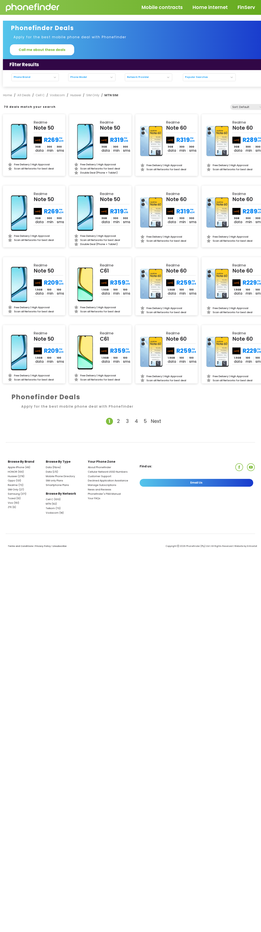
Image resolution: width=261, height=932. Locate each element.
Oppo (11, 480)
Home (8, 95)
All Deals (24, 95)
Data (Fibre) (53, 467)
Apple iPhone (16, 467)
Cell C (40, 95)
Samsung (14, 493)
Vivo (10, 502)
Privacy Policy (43, 546)
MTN (48, 503)
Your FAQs (94, 498)
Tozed (12, 498)
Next (156, 421)
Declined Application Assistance (108, 480)
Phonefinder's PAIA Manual (104, 493)
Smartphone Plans (57, 485)
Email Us (196, 483)
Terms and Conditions (20, 546)
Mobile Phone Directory (60, 476)
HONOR (12, 471)
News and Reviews (99, 489)
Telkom (50, 508)
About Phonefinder (99, 467)
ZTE (10, 507)
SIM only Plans (54, 480)
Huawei (75, 95)
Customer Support (99, 476)
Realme (13, 485)
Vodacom (57, 95)
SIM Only (93, 95)
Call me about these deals (42, 49)
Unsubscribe (60, 546)
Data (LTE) (52, 471)
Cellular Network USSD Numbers (108, 471)
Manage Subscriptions (102, 485)
